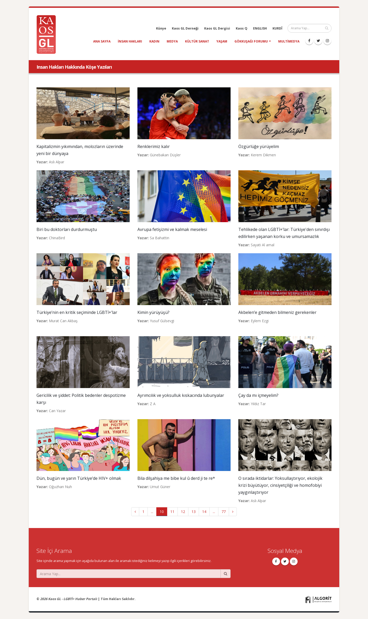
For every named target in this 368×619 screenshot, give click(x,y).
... (152, 511)
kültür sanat (197, 41)
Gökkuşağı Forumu (251, 41)
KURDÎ (277, 28)
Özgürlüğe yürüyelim (258, 146)
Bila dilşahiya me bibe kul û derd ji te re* (176, 478)
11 (172, 511)
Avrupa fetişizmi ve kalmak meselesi (172, 229)
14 (204, 511)
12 (183, 511)
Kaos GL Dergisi (217, 28)
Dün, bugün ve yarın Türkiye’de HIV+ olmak (78, 478)
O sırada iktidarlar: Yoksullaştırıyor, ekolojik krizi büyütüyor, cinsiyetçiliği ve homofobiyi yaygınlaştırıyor (280, 485)
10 (162, 511)
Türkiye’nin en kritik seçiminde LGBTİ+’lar (76, 312)
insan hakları (130, 41)
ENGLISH (260, 28)
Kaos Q (241, 28)
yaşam (221, 41)
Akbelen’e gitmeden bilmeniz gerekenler (277, 312)
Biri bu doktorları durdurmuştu (66, 229)
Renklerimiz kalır (153, 146)
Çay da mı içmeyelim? (258, 395)
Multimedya (288, 41)
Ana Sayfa (102, 41)
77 (224, 511)
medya (172, 41)
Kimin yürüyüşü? (153, 312)
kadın (154, 41)
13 (194, 511)
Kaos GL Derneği (185, 28)
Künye (161, 28)
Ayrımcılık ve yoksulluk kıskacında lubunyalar (180, 395)
